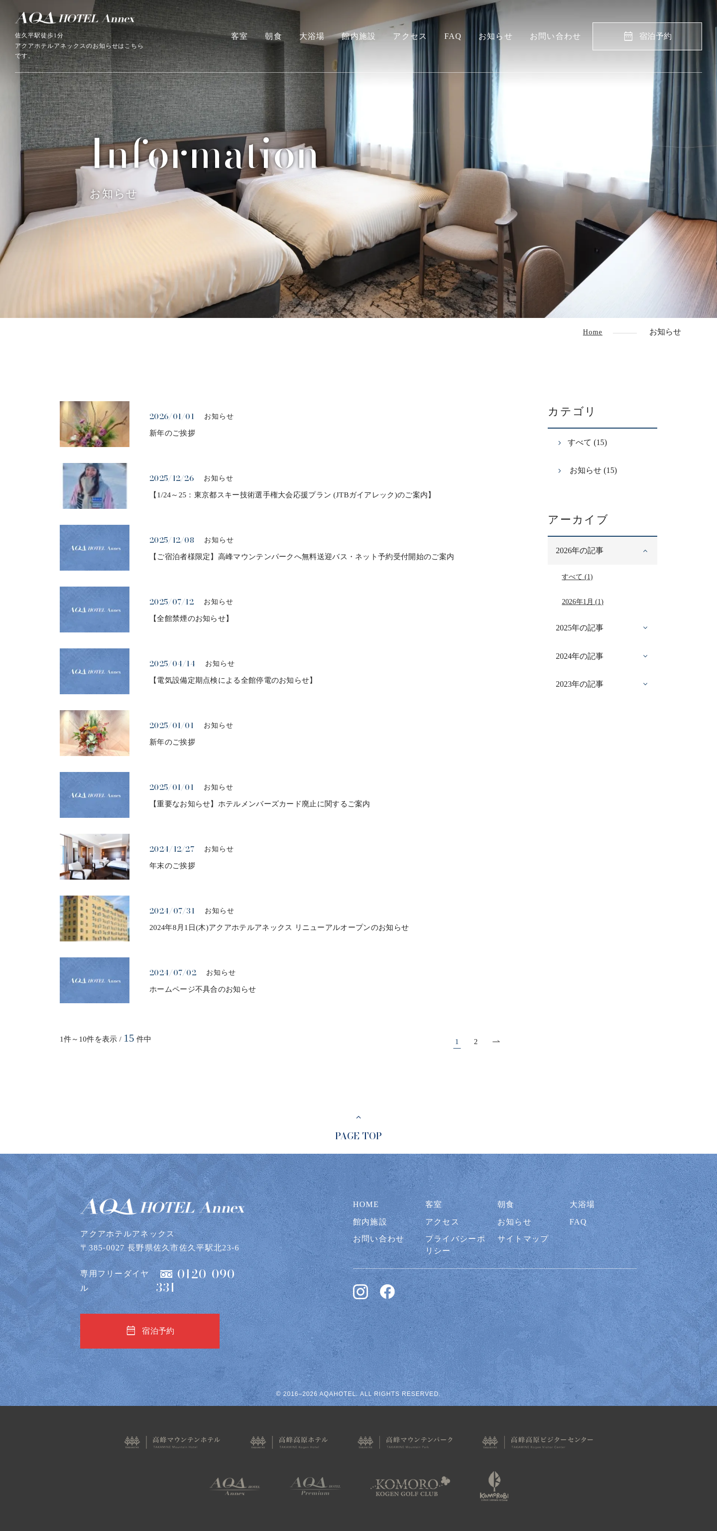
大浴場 (312, 36)
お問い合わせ (556, 36)
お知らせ (495, 36)
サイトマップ (523, 1238)
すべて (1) (577, 577)
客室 (239, 36)
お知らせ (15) (592, 470)
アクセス (410, 36)
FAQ (453, 36)
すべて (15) (587, 442)
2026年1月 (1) (582, 602)
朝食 (273, 36)
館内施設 (359, 36)
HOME (366, 1204)
